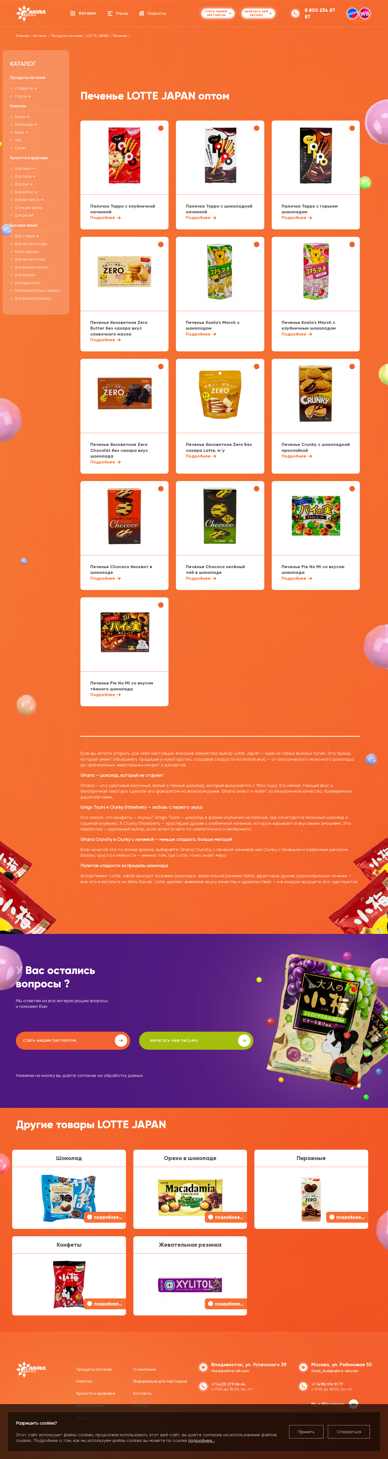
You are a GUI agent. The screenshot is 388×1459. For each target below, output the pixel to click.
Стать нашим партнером (60, 1040)
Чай (18, 140)
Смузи (20, 148)
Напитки (84, 1380)
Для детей (24, 215)
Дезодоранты (27, 283)
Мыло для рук (27, 251)
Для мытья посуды (31, 244)
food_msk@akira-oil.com (335, 1370)
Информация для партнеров (160, 1380)
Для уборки (25, 275)
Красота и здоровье (95, 1392)
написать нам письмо (156, 1040)
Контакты (142, 1392)
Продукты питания (94, 1368)
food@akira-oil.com (230, 1370)
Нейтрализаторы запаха (37, 290)
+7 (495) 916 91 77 (327, 1383)
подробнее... (201, 1440)
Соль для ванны (29, 207)
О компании (144, 1368)
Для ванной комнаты (33, 298)
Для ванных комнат (32, 267)
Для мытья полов (30, 259)
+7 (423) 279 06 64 (228, 1383)
